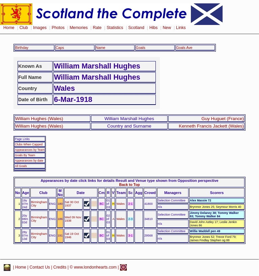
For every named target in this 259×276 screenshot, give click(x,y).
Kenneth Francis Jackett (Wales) (211, 126)
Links (181, 27)
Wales (120, 203)
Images (40, 27)
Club (24, 27)
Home (9, 27)
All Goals (21, 166)
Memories (78, 27)
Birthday (21, 48)
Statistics (115, 27)
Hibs (153, 27)
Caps (60, 48)
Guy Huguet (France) (222, 118)
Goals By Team (25, 155)
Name (101, 48)
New (167, 27)
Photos (58, 27)
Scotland (136, 27)
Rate (97, 27)
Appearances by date (29, 160)
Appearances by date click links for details (78, 180)
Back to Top (129, 185)
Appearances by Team (30, 149)
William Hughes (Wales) (39, 118)
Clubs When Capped (28, 144)
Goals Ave (184, 48)
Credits (59, 267)
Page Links (22, 139)
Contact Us (40, 267)
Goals (140, 48)
